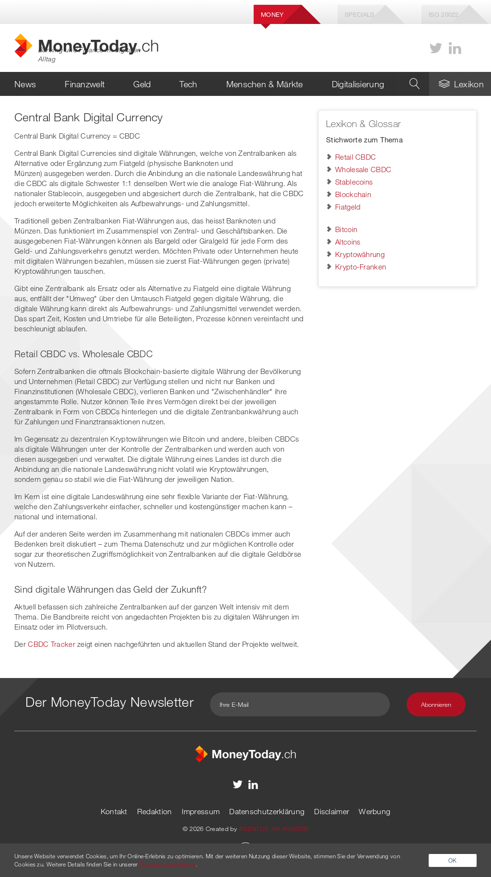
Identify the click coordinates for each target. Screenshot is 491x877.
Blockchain (353, 194)
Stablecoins (354, 181)
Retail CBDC (355, 156)
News (25, 84)
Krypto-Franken (360, 266)
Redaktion (154, 811)
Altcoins (347, 241)
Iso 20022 (444, 14)
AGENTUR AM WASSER (273, 828)
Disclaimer (331, 811)
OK (452, 860)
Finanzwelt (85, 84)
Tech (188, 84)
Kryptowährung (360, 254)
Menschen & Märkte (264, 84)
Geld (142, 84)
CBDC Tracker (51, 644)
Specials (359, 14)
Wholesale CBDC (363, 169)
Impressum (201, 811)
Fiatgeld (348, 206)
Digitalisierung (358, 84)
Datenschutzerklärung (266, 811)
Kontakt (114, 811)
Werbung (374, 811)
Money (272, 14)
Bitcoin (346, 229)
